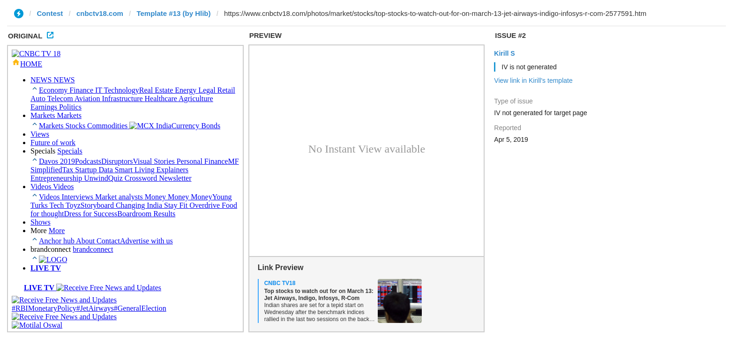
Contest (50, 13)
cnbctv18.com (99, 13)
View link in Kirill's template (533, 80)
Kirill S (504, 53)
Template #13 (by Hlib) (173, 13)
